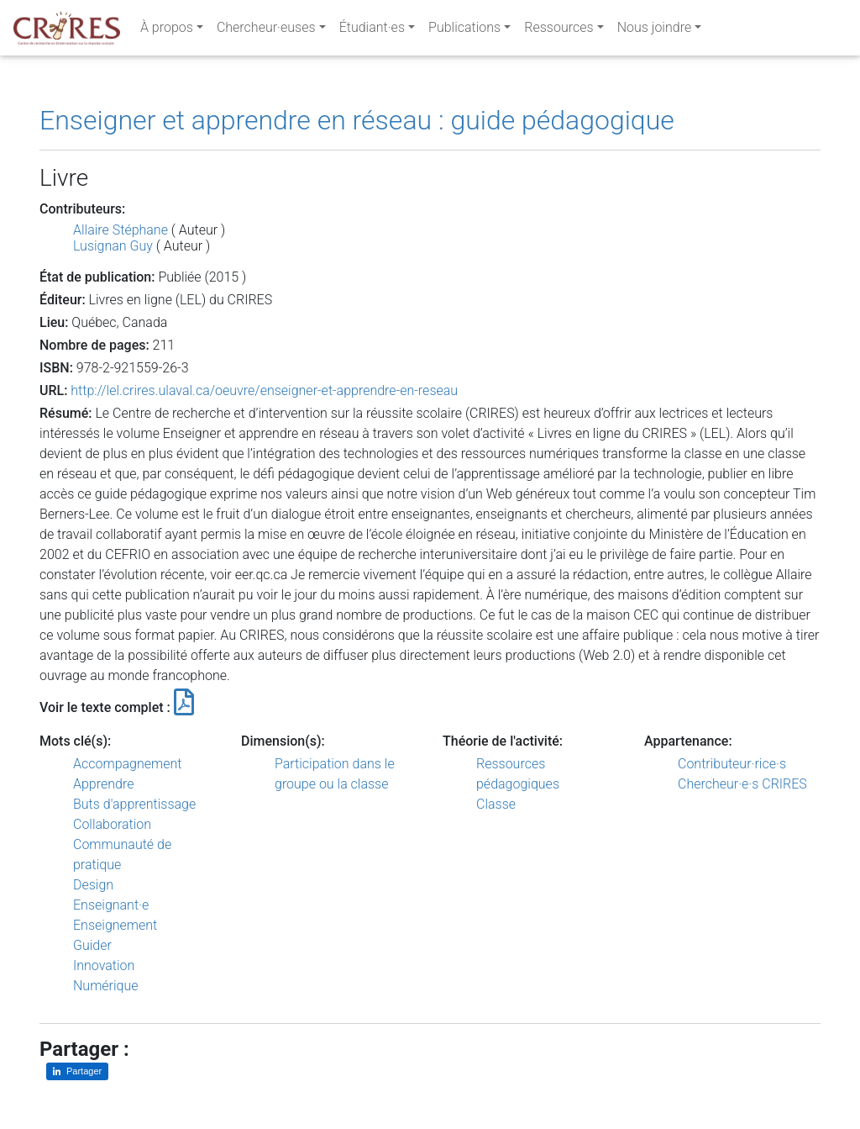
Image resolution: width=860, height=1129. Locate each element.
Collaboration (112, 824)
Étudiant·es (372, 31)
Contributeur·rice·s (732, 764)
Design (93, 885)
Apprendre (103, 784)
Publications (464, 31)
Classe (496, 804)
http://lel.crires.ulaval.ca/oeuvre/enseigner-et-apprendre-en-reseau (264, 390)
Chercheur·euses (266, 31)
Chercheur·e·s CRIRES (742, 784)
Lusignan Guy (113, 246)
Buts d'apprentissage (134, 804)
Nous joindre (654, 31)
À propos (166, 31)
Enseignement (115, 925)
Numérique (106, 986)
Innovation (103, 965)
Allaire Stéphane (120, 230)
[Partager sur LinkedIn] (77, 1071)
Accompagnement (127, 764)
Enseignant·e (111, 905)
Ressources (558, 31)
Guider (92, 945)
